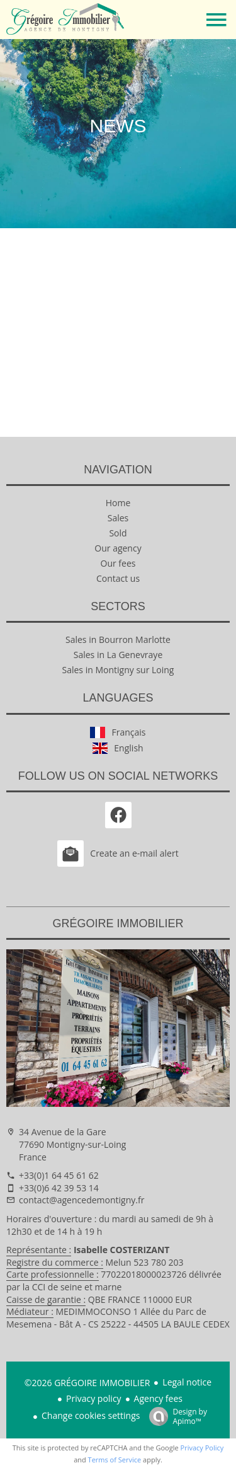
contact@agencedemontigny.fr (81, 1200)
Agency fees (158, 1398)
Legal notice (186, 1382)
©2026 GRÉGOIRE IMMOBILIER (87, 1383)
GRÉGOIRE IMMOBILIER (117, 923)
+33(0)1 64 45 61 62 (59, 1175)
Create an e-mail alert (117, 853)
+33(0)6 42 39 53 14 (59, 1188)
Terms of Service (115, 1459)
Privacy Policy (202, 1447)
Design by (175, 1416)
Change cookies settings (91, 1415)
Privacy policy (93, 1398)
